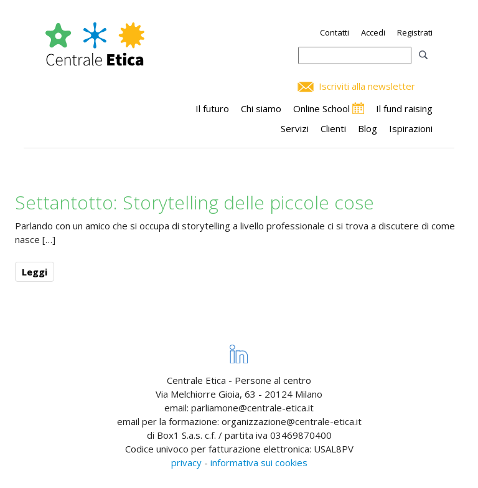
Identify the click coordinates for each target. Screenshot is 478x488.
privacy (186, 462)
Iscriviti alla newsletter (367, 86)
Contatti (334, 32)
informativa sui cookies (258, 462)
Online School (321, 108)
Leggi (34, 272)
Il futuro (212, 108)
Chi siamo (261, 108)
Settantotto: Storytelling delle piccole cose (194, 202)
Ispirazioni (411, 128)
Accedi (373, 32)
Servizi (295, 128)
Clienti (333, 128)
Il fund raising (404, 108)
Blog (367, 128)
